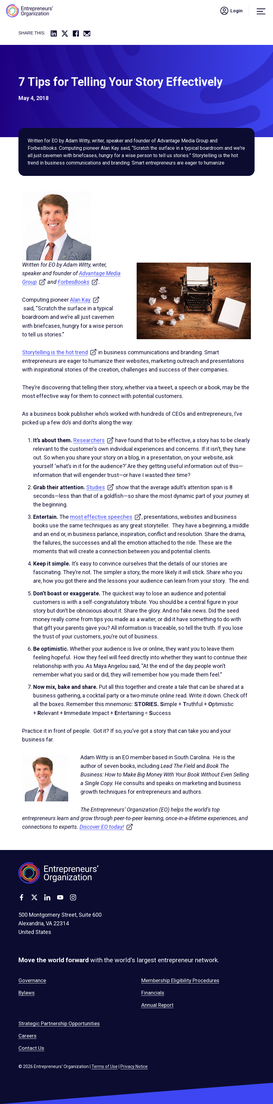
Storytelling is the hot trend (59, 352)
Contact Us (31, 1048)
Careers (27, 1036)
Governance (32, 980)
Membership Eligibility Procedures (180, 980)
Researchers (93, 440)
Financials (152, 993)
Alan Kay (85, 299)
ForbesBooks (78, 282)
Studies (100, 487)
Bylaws (26, 993)
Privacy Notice (134, 1066)
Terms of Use (105, 1066)
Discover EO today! (106, 827)
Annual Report (157, 1005)
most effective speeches (106, 517)
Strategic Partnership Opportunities (59, 1023)
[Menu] (261, 10)
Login (231, 11)
